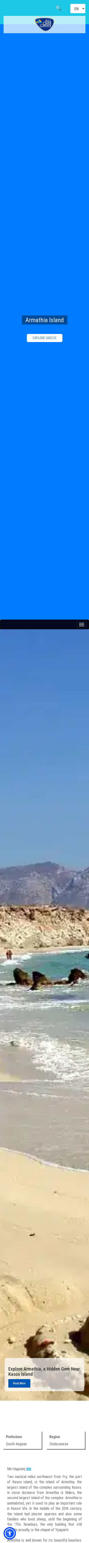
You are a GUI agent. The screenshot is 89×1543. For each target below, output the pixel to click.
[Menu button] (81, 624)
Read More (19, 1383)
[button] (10, 1533)
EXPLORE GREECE (44, 338)
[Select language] (77, 8)
